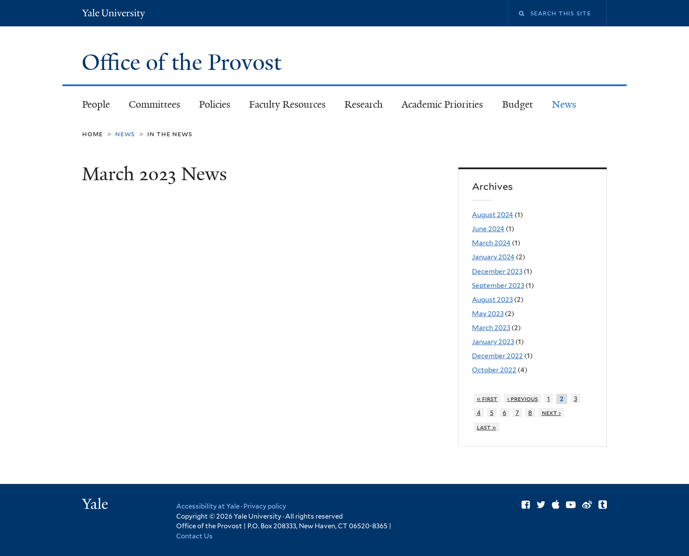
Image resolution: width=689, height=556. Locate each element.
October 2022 (494, 370)
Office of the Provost (184, 62)
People (96, 104)
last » (487, 427)
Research (363, 104)
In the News (169, 134)
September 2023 (498, 285)
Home (92, 134)
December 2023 (497, 271)
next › (551, 412)
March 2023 (491, 327)
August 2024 (492, 215)
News (564, 104)
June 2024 (488, 229)
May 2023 (488, 313)
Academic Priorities (442, 104)
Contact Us (194, 536)
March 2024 (491, 243)
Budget (517, 104)
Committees (154, 104)
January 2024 (493, 257)
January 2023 (493, 342)
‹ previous (522, 398)
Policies (214, 104)
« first (487, 398)
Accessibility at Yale (207, 506)
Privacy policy (264, 506)
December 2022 (497, 356)
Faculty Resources (287, 104)
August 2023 (492, 299)
